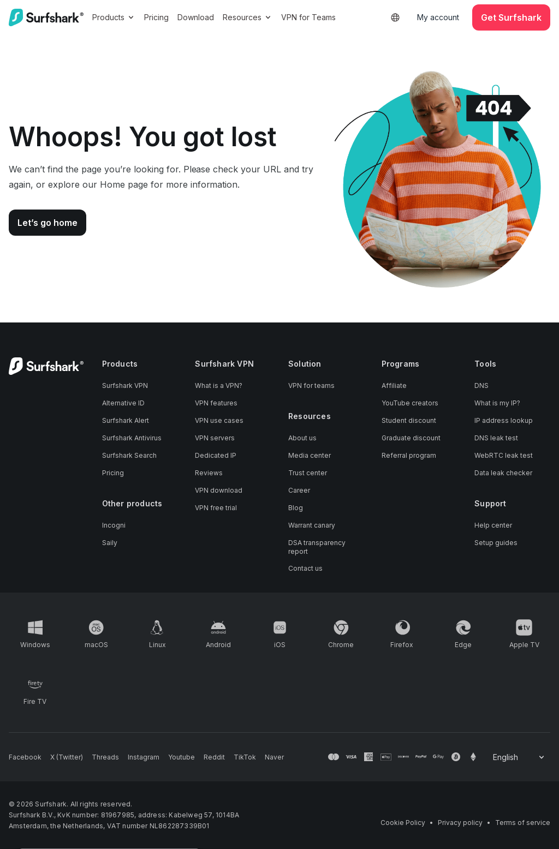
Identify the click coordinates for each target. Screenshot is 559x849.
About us (302, 438)
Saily (109, 543)
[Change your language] (519, 757)
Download (195, 17)
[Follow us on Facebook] (25, 757)
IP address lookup (503, 420)
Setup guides (496, 543)
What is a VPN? (218, 385)
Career (299, 490)
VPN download (218, 490)
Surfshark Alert (125, 420)
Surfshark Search (129, 455)
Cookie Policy (402, 822)
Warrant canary (311, 525)
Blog (295, 508)
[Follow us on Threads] (105, 757)
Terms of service (522, 822)
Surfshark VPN (125, 385)
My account (438, 17)
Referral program (409, 455)
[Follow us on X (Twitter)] (66, 757)
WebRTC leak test (503, 455)
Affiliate (394, 385)
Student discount (409, 420)
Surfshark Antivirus (132, 438)
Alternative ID (123, 403)
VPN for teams (311, 385)
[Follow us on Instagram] (143, 757)
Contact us (305, 568)
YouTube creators (410, 403)
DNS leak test (496, 438)
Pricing (156, 17)
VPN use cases (219, 420)
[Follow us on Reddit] (214, 757)
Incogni (114, 525)
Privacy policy (460, 822)
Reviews (209, 473)
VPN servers (215, 438)
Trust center (307, 473)
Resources (247, 17)
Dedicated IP (215, 455)
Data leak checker (503, 473)
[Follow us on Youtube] (181, 757)
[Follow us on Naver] (274, 757)
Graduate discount (411, 438)
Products (113, 17)
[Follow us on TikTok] (245, 757)
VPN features (216, 403)
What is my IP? (497, 403)
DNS (481, 385)
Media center (309, 455)
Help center (493, 525)
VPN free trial (216, 508)
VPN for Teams (308, 17)
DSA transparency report (317, 547)
